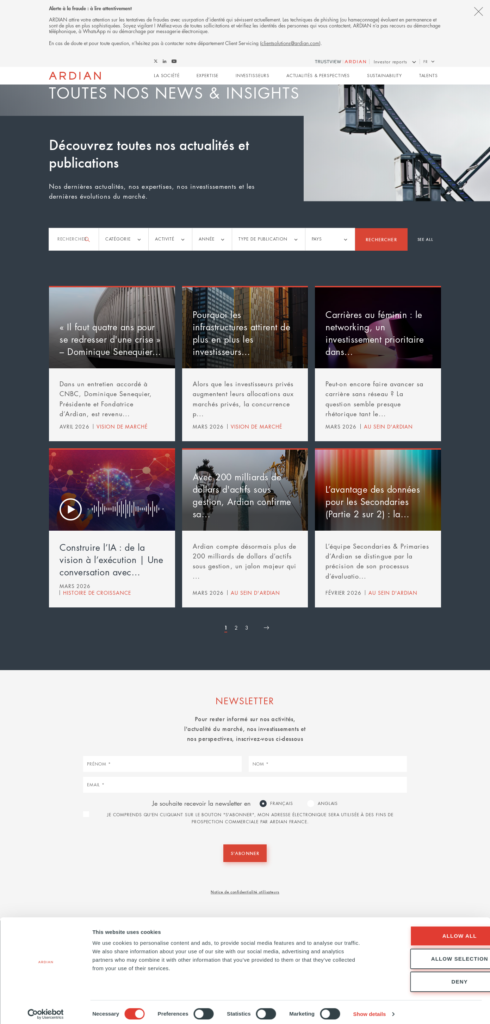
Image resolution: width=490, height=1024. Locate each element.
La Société (167, 76)
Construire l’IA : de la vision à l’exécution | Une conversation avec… (111, 559)
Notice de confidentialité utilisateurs (245, 891)
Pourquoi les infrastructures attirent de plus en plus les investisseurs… (242, 332)
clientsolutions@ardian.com (290, 42)
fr (425, 61)
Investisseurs (252, 76)
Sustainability (384, 76)
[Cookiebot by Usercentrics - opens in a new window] (45, 1010)
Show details (369, 1010)
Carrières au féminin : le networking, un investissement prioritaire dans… (374, 332)
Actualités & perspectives (318, 76)
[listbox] (124, 239)
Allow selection (431, 955)
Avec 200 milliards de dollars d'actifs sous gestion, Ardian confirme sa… (242, 494)
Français (281, 803)
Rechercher (381, 239)
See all (425, 239)
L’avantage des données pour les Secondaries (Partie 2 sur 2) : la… (372, 501)
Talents (428, 76)
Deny (431, 978)
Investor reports (390, 62)
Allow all (431, 932)
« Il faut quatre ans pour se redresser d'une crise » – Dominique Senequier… (110, 339)
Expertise (207, 76)
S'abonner (245, 852)
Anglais (328, 803)
